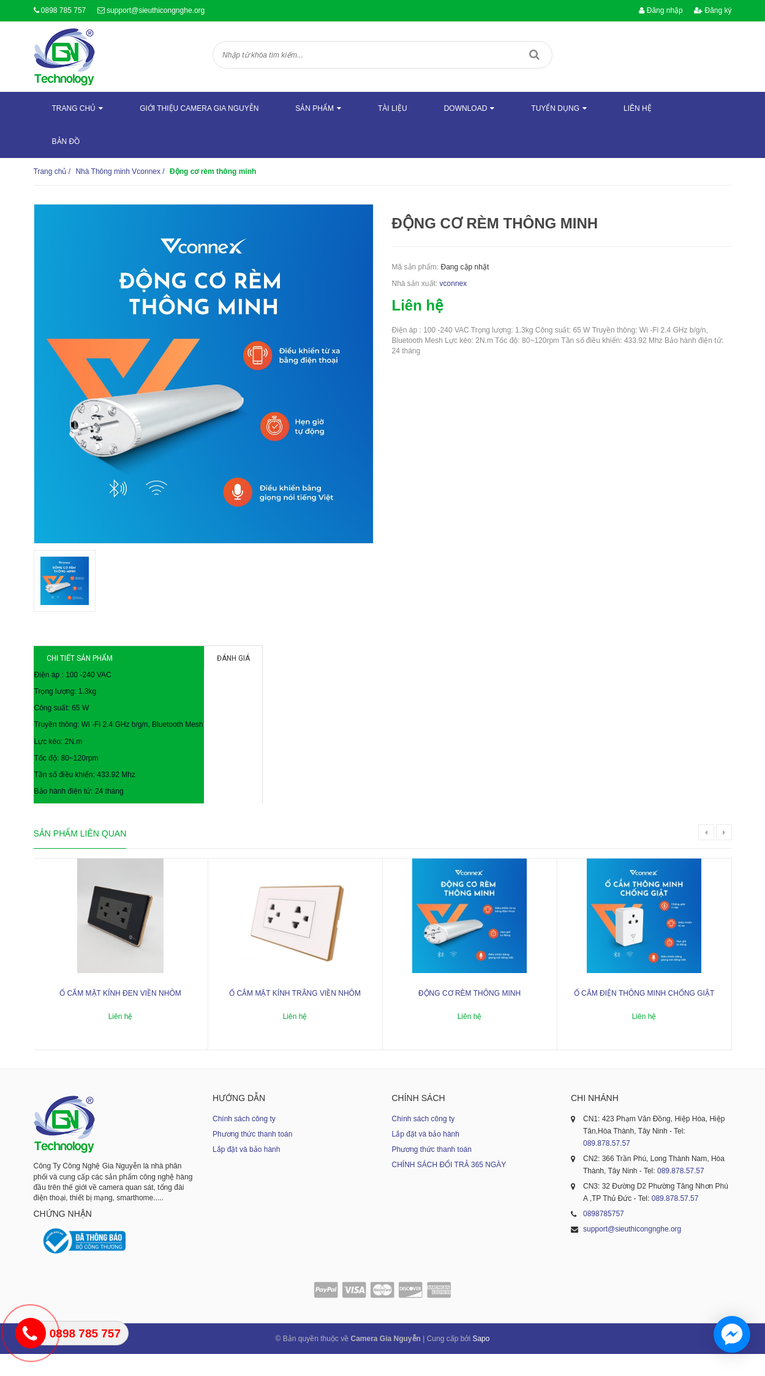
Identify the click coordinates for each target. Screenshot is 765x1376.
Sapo (480, 1360)
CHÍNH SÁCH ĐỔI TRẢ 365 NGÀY (449, 1186)
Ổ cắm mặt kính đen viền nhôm (120, 1015)
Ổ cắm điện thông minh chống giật (644, 1015)
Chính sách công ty (244, 1141)
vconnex (453, 283)
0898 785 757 (63, 10)
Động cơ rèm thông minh (469, 1015)
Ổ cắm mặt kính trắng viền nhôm (295, 1015)
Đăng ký (712, 10)
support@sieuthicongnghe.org (156, 10)
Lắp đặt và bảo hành (246, 1171)
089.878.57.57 (606, 1165)
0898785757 (603, 1235)
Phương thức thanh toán (252, 1156)
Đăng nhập (660, 10)
